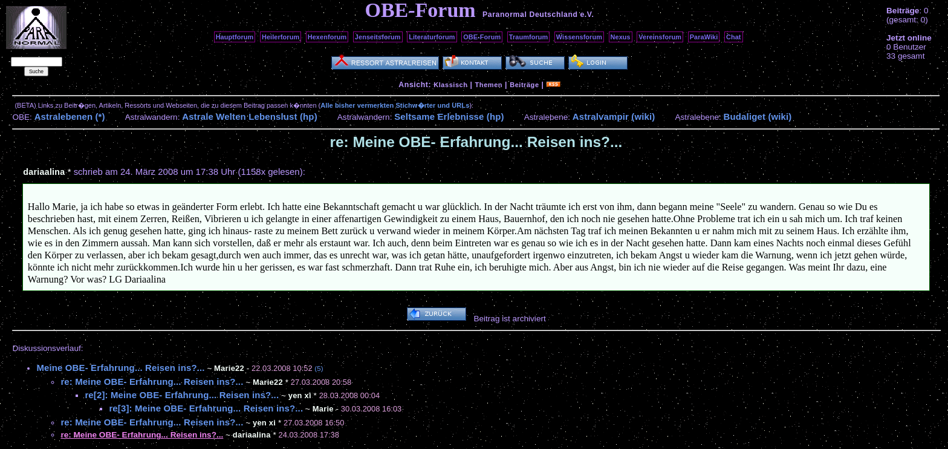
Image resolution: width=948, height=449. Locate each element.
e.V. (587, 14)
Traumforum (528, 37)
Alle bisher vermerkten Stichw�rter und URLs (394, 105)
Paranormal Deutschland (530, 14)
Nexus (621, 37)
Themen (488, 84)
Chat (733, 37)
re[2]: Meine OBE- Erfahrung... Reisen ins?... (182, 395)
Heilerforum (280, 37)
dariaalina (44, 172)
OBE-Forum (482, 37)
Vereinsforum (659, 37)
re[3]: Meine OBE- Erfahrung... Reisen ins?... (206, 408)
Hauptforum (235, 37)
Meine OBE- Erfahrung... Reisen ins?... (120, 367)
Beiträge (524, 84)
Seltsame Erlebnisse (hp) (449, 116)
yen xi (299, 395)
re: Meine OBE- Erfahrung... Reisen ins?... (151, 381)
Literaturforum (432, 37)
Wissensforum (579, 37)
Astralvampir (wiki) (614, 116)
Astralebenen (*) (69, 116)
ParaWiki (704, 37)
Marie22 (268, 382)
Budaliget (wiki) (758, 116)
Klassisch (450, 84)
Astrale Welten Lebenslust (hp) (249, 116)
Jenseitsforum (378, 37)
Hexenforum (327, 37)
